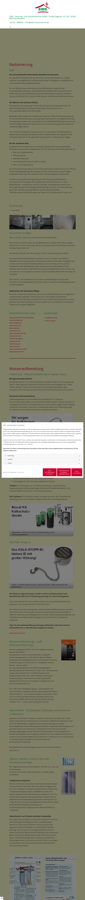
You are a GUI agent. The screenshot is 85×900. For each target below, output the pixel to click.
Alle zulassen (73, 472)
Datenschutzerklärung (9, 472)
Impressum (21, 472)
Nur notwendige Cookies (36, 472)
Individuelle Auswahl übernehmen (55, 472)
